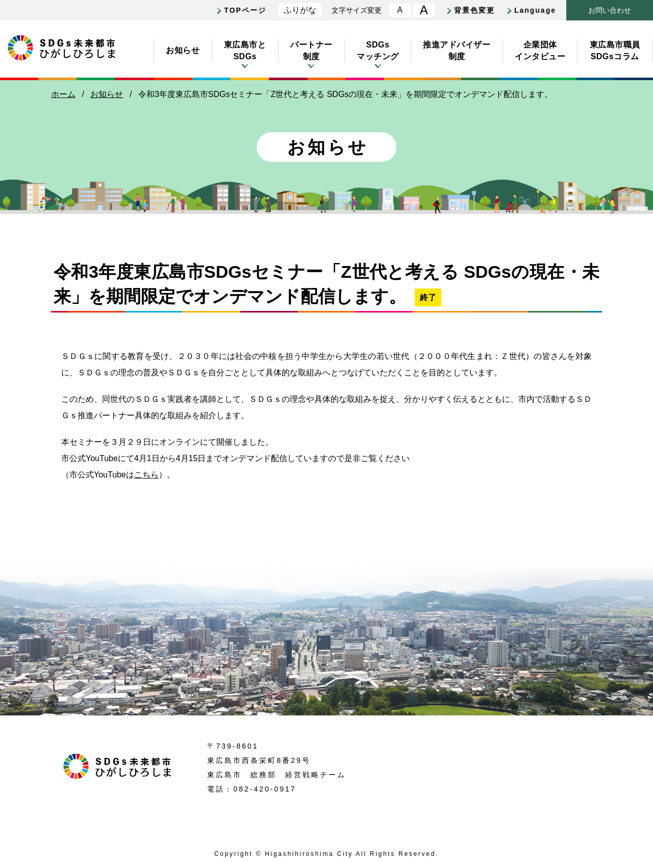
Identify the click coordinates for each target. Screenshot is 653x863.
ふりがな (300, 10)
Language (535, 10)
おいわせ (609, 10)
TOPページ (245, 10)
